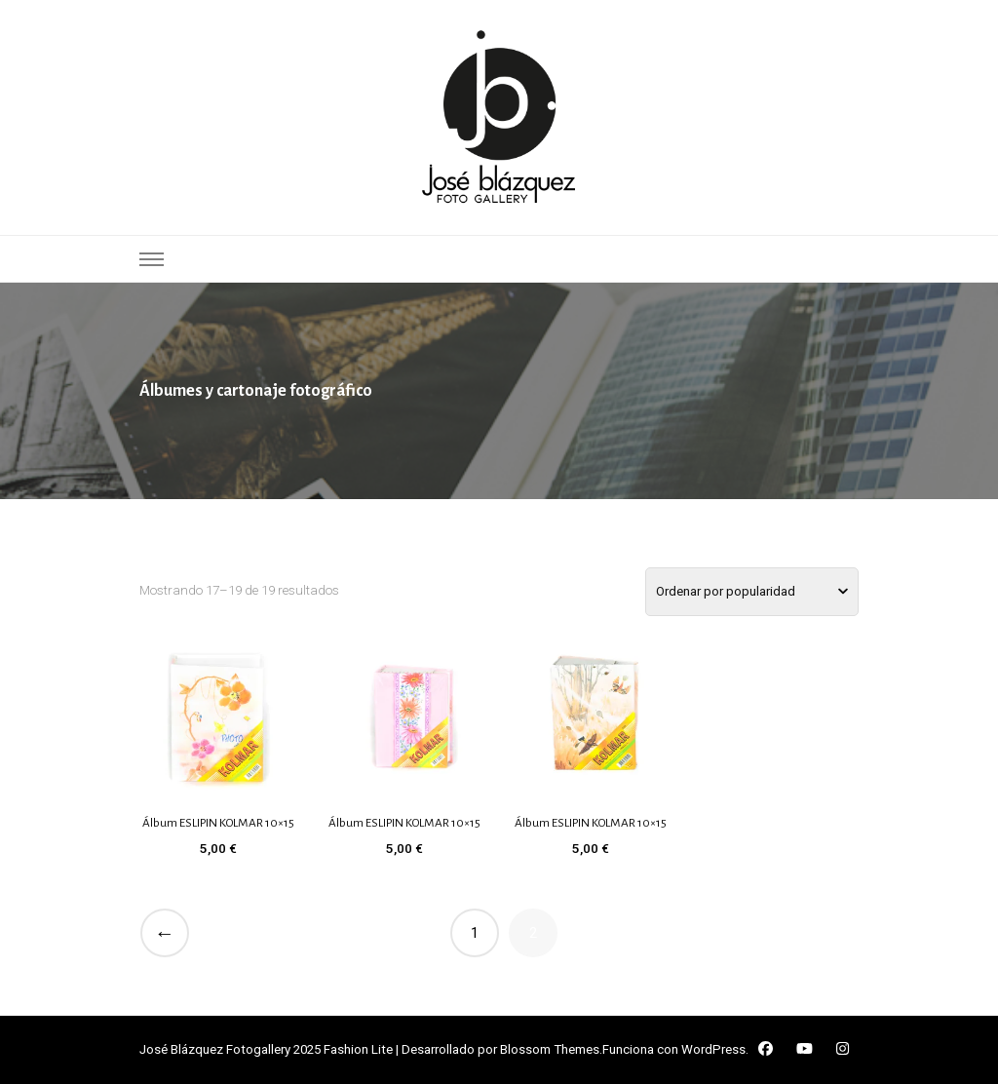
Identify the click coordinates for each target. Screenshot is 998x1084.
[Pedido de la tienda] (752, 591)
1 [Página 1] (475, 933)
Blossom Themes (549, 1049)
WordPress (713, 1049)
